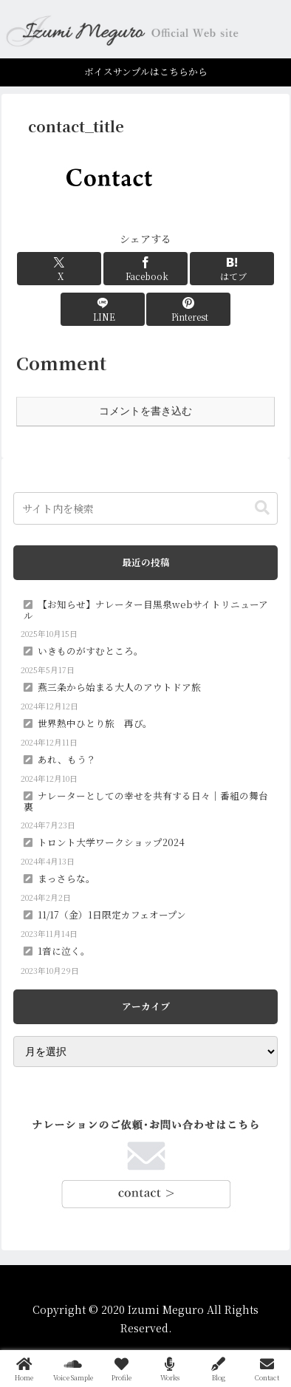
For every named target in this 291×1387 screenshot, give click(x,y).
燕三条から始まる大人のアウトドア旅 (119, 687)
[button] (262, 508)
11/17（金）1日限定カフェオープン (112, 914)
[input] (145, 508)
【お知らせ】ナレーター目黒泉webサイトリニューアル (146, 609)
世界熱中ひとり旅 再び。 (95, 723)
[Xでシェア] (59, 268)
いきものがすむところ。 (90, 651)
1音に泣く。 (64, 951)
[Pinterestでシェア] (188, 309)
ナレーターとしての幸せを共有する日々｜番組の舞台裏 (146, 801)
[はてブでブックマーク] (232, 268)
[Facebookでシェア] (145, 268)
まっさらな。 (66, 878)
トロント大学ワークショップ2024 (111, 842)
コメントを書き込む (145, 411)
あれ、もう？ (67, 759)
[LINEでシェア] (103, 309)
